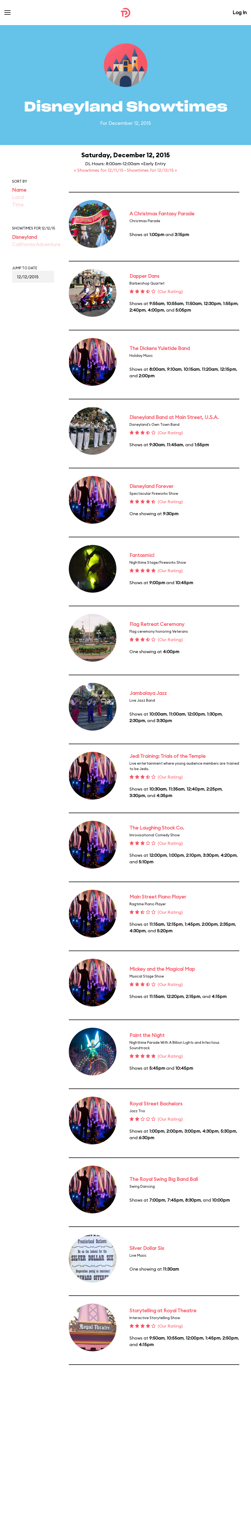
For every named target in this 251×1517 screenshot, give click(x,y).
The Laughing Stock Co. (156, 828)
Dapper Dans (144, 276)
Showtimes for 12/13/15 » (152, 170)
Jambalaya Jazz (148, 693)
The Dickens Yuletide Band (159, 348)
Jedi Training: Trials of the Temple (167, 756)
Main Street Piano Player (157, 897)
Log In (240, 12)
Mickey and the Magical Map (162, 969)
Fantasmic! (141, 555)
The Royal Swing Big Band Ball (163, 1179)
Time (18, 204)
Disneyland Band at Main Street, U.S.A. (174, 417)
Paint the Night (147, 1035)
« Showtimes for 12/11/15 (99, 170)
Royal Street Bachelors (155, 1103)
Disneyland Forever (151, 486)
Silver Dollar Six (146, 1248)
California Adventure (36, 244)
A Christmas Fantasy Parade (161, 213)
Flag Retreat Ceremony (156, 624)
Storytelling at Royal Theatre (162, 1310)
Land (18, 197)
